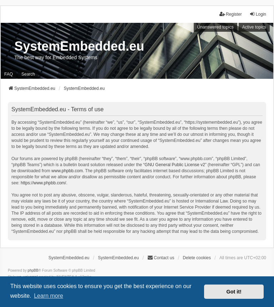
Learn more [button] (48, 296)
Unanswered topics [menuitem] (215, 27)
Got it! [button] (234, 292)
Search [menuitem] (28, 74)
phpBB (33, 270)
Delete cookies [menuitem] (197, 257)
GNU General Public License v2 (174, 164)
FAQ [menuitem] (8, 74)
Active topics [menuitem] (254, 27)
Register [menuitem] (230, 14)
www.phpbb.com (67, 170)
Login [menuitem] (257, 14)
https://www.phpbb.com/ (43, 182)
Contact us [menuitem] (160, 257)
